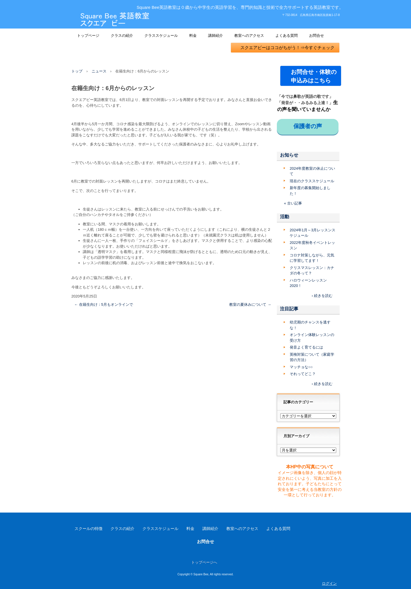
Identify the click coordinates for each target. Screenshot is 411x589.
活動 (284, 216)
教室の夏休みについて (250, 304)
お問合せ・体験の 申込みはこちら (313, 76)
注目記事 (289, 308)
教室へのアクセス (249, 35)
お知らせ (289, 155)
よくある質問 (286, 35)
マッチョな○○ (301, 367)
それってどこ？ (303, 374)
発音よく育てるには (306, 347)
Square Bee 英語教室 (114, 19)
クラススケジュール (161, 35)
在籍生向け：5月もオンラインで (103, 304)
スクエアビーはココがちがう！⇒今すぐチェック (285, 47)
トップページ (88, 35)
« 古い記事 (293, 203)
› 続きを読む (322, 296)
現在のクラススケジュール (312, 181)
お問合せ (316, 35)
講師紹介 (215, 35)
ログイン (329, 583)
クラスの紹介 (122, 35)
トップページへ (204, 562)
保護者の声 (310, 126)
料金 (193, 35)
